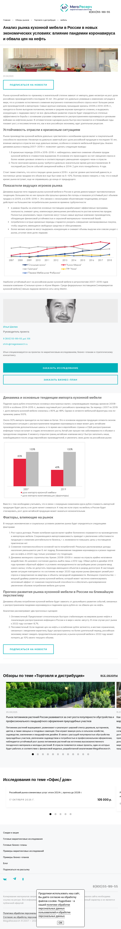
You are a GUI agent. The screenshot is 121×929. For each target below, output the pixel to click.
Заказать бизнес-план (60, 379)
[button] (33, 754)
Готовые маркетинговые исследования (23, 839)
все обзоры (109, 675)
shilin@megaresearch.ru (15, 344)
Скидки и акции (11, 832)
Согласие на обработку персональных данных (26, 917)
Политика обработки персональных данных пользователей (33, 913)
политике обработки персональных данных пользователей (54, 908)
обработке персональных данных (55, 914)
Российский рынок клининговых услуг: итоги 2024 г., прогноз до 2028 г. (45, 792)
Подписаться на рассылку (16, 869)
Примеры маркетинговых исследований (23, 851)
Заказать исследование (60, 368)
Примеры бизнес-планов (16, 857)
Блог (5, 863)
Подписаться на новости (28, 84)
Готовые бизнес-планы (15, 845)
